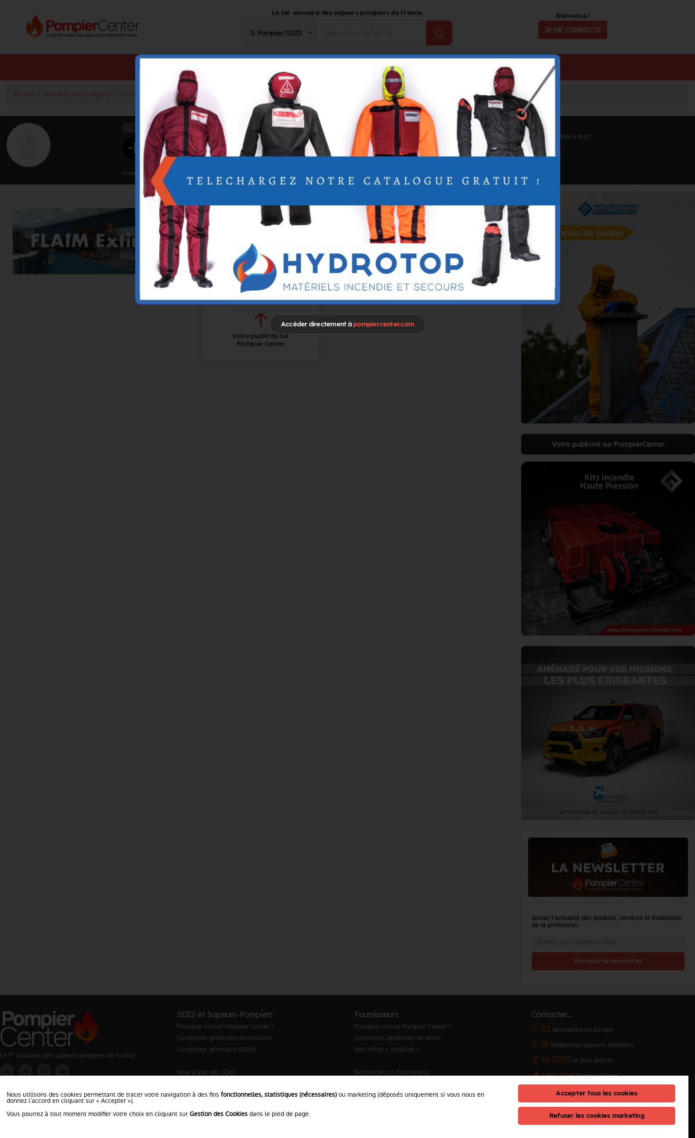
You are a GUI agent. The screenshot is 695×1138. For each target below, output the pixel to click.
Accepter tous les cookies (596, 1093)
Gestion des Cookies (219, 1114)
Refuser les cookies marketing (596, 1115)
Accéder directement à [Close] (347, 324)
